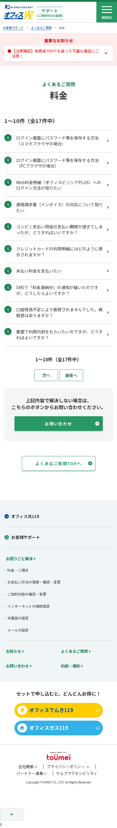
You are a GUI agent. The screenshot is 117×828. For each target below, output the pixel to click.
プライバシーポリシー (66, 766)
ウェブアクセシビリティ (77, 773)
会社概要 (26, 766)
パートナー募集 (30, 773)
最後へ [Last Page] (71, 375)
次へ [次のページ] (46, 375)
